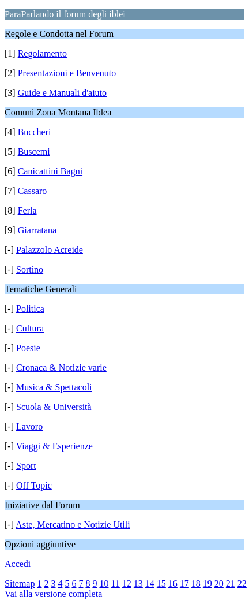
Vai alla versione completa (53, 594)
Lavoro (29, 426)
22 (242, 583)
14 (149, 583)
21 (230, 583)
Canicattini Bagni (50, 171)
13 (138, 583)
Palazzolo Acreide (49, 250)
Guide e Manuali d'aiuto (62, 93)
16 (173, 583)
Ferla (27, 210)
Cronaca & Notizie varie (61, 367)
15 (161, 583)
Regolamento (42, 53)
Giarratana (37, 230)
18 (196, 583)
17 (184, 583)
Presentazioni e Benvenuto (67, 73)
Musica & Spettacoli (54, 387)
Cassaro (32, 191)
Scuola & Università (54, 407)
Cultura (30, 328)
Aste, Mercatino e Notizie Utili (73, 525)
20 (219, 583)
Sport (26, 466)
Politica (30, 309)
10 (103, 583)
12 (126, 583)
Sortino (29, 269)
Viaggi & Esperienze (54, 446)
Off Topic (34, 485)
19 (207, 583)
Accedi (18, 564)
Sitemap (20, 583)
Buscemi (34, 151)
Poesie (28, 348)
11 (115, 583)
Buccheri (34, 132)
